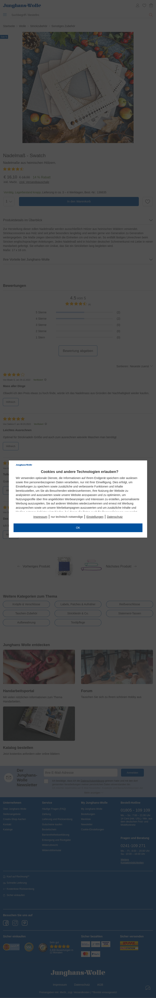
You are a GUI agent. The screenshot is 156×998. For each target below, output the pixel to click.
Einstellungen (94, 516)
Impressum (40, 516)
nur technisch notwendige (67, 516)
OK (78, 527)
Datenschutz (115, 516)
